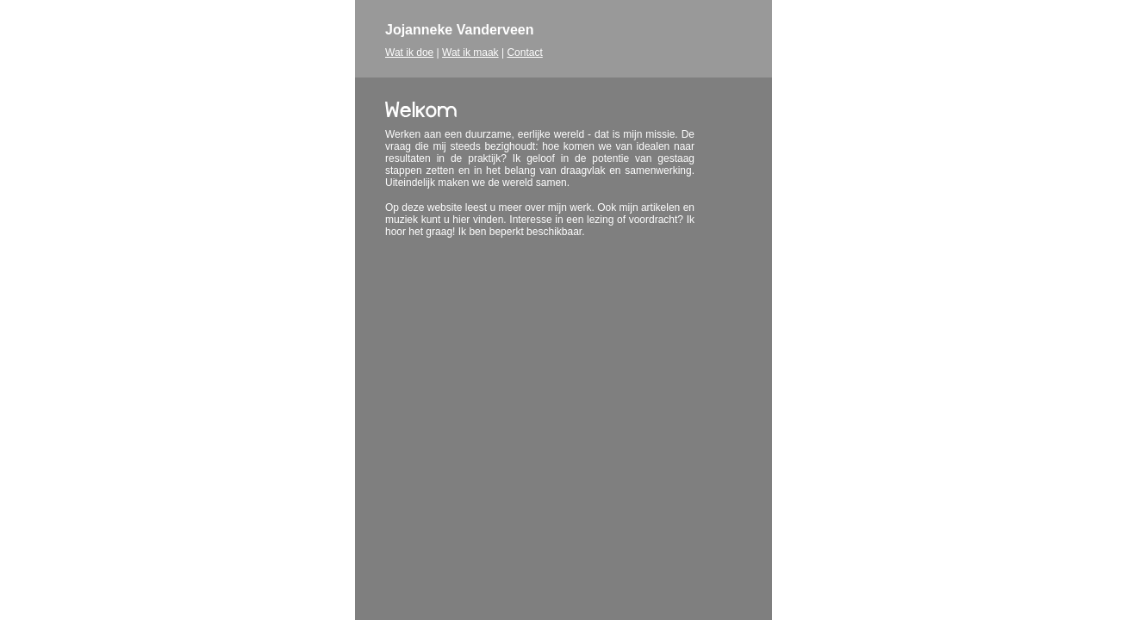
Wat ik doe (409, 52)
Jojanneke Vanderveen (459, 29)
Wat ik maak (470, 52)
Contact (524, 52)
